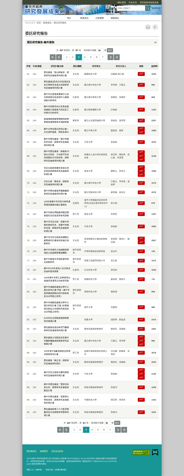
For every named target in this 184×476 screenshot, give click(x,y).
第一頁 (53, 57)
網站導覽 (105, 2)
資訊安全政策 (55, 451)
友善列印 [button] (148, 27)
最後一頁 (117, 57)
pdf (141, 73)
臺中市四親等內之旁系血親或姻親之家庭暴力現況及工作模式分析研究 (56, 109)
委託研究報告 (60, 23)
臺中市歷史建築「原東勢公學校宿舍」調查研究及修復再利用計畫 (56, 399)
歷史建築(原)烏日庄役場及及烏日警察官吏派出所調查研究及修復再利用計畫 (57, 84)
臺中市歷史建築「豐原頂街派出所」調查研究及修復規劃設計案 (56, 387)
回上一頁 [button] (155, 27)
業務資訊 (84, 18)
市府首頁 (117, 2)
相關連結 (115, 18)
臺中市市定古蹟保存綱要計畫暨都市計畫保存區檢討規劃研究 (56, 240)
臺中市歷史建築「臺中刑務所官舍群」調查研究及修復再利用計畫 (56, 142)
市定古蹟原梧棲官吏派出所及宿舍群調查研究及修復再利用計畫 (56, 171)
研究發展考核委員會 (133, 2)
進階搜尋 (156, 8)
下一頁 (110, 57)
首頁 (39, 23)
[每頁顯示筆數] (100, 50)
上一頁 (59, 57)
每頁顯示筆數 (90, 50)
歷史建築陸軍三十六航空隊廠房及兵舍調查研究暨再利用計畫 (56, 412)
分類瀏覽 (99, 18)
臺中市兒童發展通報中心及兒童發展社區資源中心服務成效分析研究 (56, 97)
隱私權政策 (31, 451)
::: (21, 1)
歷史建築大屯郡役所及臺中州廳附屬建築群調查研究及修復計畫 (56, 340)
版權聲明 (42, 451)
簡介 (69, 18)
